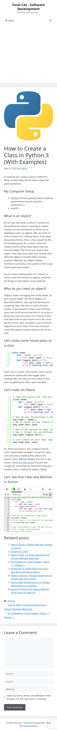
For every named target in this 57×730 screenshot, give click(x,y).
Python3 (15, 198)
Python (11, 600)
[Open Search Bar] (50, 21)
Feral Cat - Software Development (28, 6)
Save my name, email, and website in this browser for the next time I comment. (29, 697)
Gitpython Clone (19, 551)
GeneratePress (31, 725)
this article (28, 462)
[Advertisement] (28, 54)
